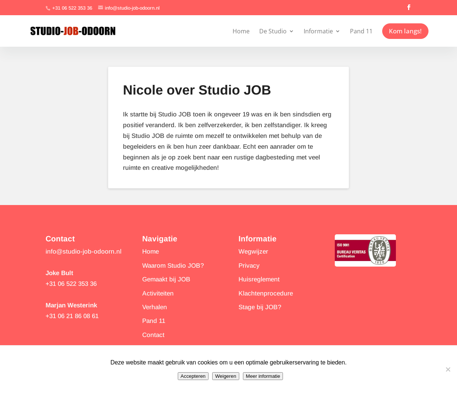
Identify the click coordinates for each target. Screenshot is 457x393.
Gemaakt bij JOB (166, 279)
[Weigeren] (447, 369)
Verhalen (154, 307)
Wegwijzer (253, 251)
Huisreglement (259, 279)
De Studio (273, 31)
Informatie (318, 31)
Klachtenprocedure (265, 293)
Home (241, 31)
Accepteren (193, 376)
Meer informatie (263, 376)
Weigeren (225, 376)
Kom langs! (405, 31)
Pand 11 (361, 31)
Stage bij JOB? (259, 307)
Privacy (249, 265)
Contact (153, 334)
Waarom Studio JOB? (173, 265)
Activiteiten (158, 293)
